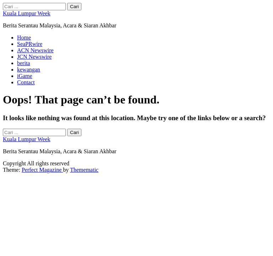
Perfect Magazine (42, 170)
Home (24, 37)
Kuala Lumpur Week (26, 13)
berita (23, 63)
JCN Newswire (34, 57)
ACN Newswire (35, 50)
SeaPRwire (29, 44)
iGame (24, 76)
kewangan (28, 69)
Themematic (84, 170)
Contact (26, 82)
